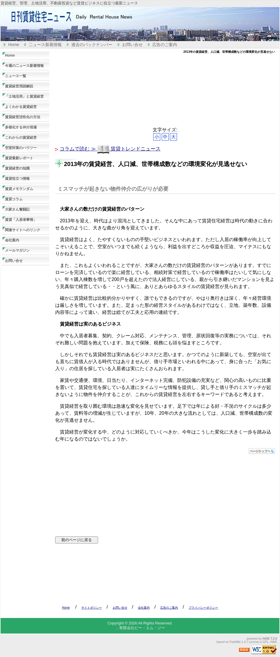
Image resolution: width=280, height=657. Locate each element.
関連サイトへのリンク (22, 230)
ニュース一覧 (15, 76)
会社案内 (12, 240)
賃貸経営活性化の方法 (22, 117)
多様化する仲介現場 (21, 127)
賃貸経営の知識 (17, 168)
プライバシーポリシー (203, 607)
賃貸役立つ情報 (17, 179)
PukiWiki (235, 642)
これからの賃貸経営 (21, 138)
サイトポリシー (91, 607)
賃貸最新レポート (19, 158)
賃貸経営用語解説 (19, 86)
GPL (266, 642)
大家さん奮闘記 (17, 209)
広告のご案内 (164, 44)
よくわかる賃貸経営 (21, 107)
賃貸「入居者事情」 (21, 220)
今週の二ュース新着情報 (24, 66)
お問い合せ (132, 44)
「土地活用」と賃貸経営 (24, 96)
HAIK (266, 638)
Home (13, 44)
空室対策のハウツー (21, 148)
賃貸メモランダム (19, 189)
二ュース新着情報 (45, 44)
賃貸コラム (14, 199)
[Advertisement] (86, 90)
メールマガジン (17, 250)
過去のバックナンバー (91, 44)
